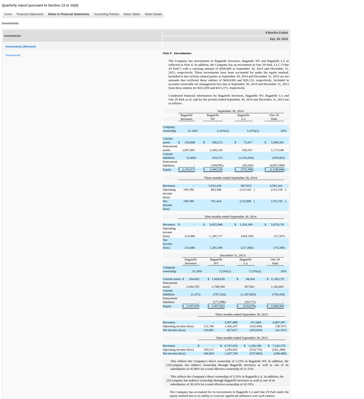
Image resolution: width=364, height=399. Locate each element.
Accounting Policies (105, 14)
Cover (7, 14)
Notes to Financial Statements (67, 14)
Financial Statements (29, 14)
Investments (13, 55)
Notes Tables (130, 14)
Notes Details (152, 14)
